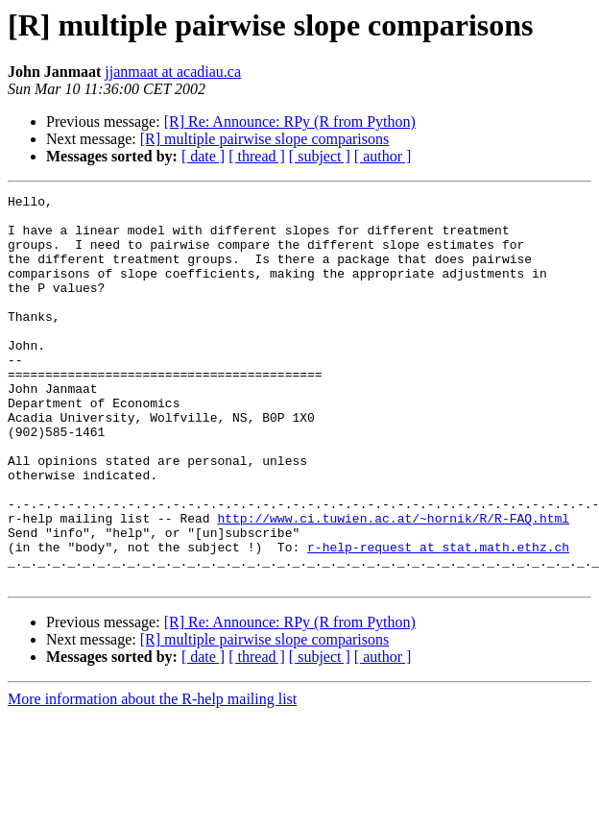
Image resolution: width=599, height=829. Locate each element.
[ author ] (383, 156)
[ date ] (203, 156)
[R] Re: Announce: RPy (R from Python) (290, 121)
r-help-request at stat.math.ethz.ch (438, 618)
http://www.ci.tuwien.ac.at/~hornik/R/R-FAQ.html (393, 584)
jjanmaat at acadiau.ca (173, 71)
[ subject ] (319, 156)
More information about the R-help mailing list (152, 776)
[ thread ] (256, 156)
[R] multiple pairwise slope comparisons (265, 139)
